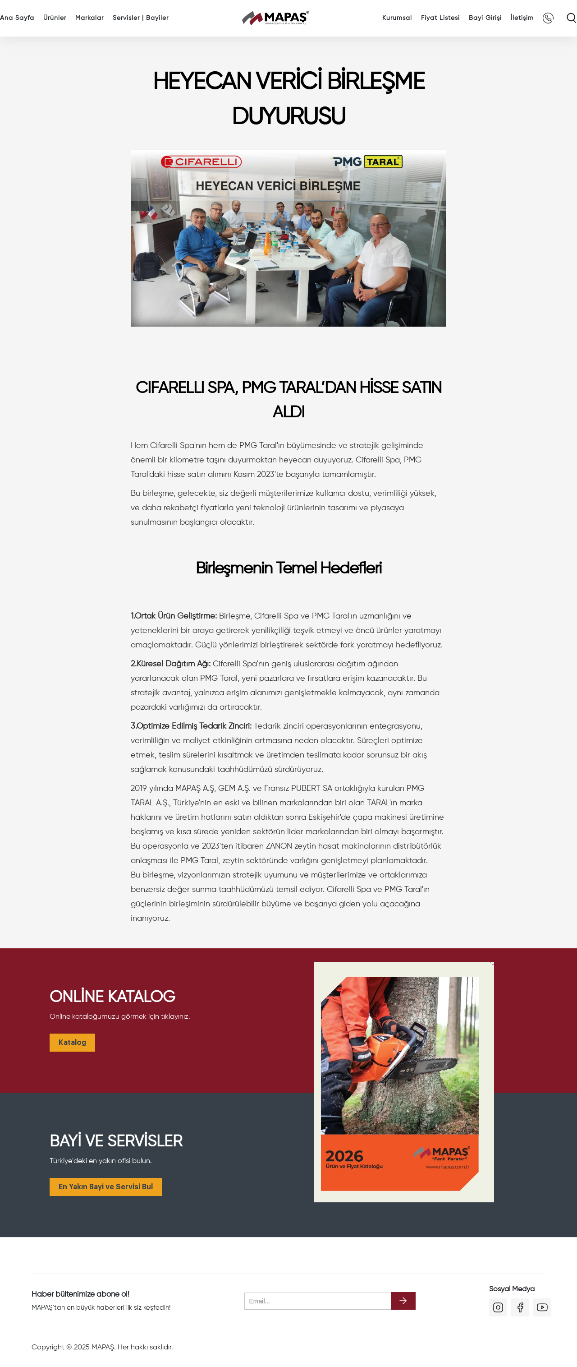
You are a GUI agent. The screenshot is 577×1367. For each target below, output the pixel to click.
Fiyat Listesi (440, 18)
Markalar (89, 18)
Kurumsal (397, 18)
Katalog (72, 1042)
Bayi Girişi (485, 18)
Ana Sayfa (17, 18)
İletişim (522, 18)
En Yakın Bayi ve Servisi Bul (106, 1187)
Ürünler (54, 18)
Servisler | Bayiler (141, 18)
